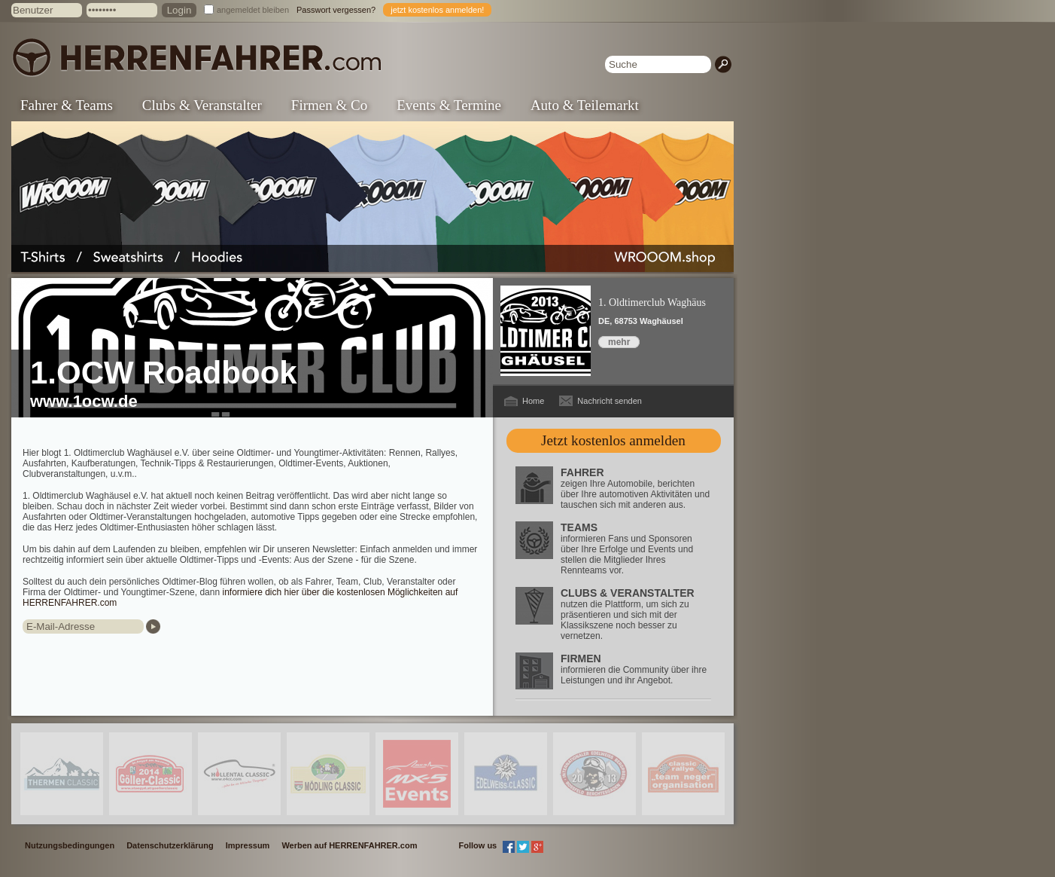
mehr (619, 342)
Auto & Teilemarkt (585, 105)
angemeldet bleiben (253, 9)
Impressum (248, 845)
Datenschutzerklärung (170, 845)
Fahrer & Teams (66, 105)
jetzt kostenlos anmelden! (437, 9)
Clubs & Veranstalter (202, 105)
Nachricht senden (609, 400)
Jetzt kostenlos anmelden (613, 440)
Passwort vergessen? (335, 9)
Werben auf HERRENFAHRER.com (349, 845)
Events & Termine (449, 105)
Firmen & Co (329, 105)
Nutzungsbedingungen (69, 845)
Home (533, 400)
